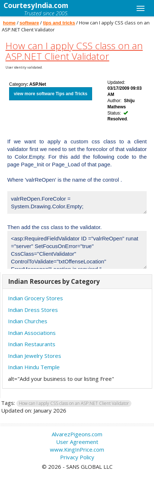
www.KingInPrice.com (77, 449)
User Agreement (77, 441)
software (29, 23)
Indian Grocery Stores (35, 298)
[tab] (77, 282)
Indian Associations (32, 332)
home (9, 23)
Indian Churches (27, 321)
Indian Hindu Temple (34, 367)
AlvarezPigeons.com (77, 434)
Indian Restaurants (31, 344)
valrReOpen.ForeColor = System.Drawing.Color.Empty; (77, 202)
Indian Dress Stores (33, 309)
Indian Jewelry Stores (34, 355)
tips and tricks (59, 23)
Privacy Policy (77, 457)
